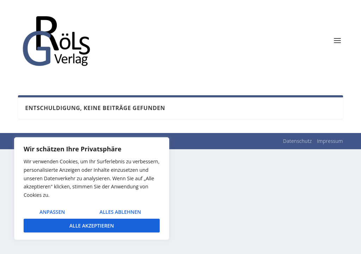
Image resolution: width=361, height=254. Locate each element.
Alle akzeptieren (91, 225)
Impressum (330, 141)
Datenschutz (297, 141)
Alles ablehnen (120, 211)
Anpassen (52, 211)
